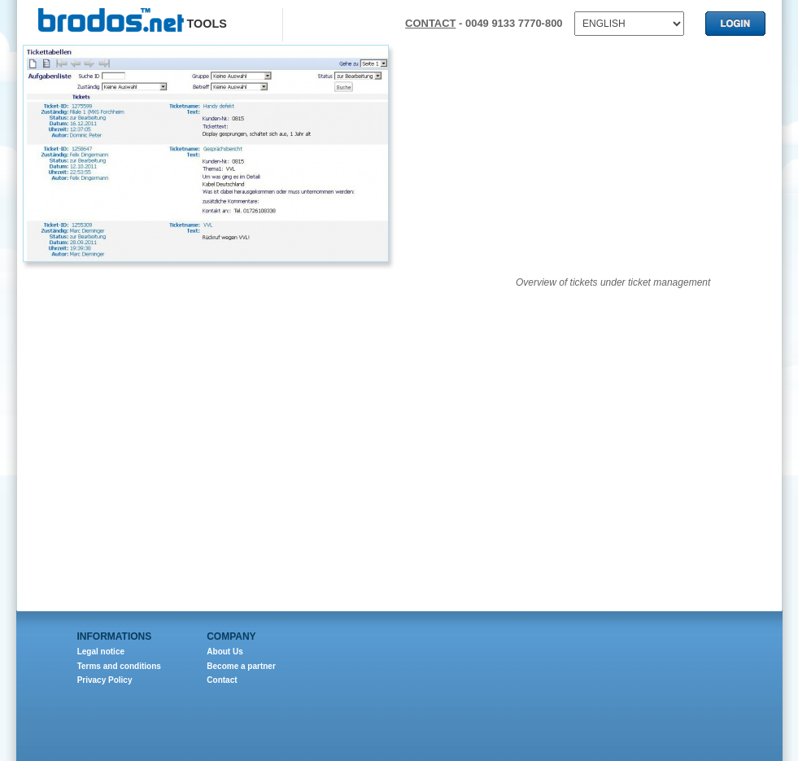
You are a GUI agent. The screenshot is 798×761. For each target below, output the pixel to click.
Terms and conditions (119, 666)
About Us (224, 651)
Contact (222, 680)
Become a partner (241, 666)
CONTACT (430, 23)
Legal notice (100, 651)
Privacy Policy (105, 680)
